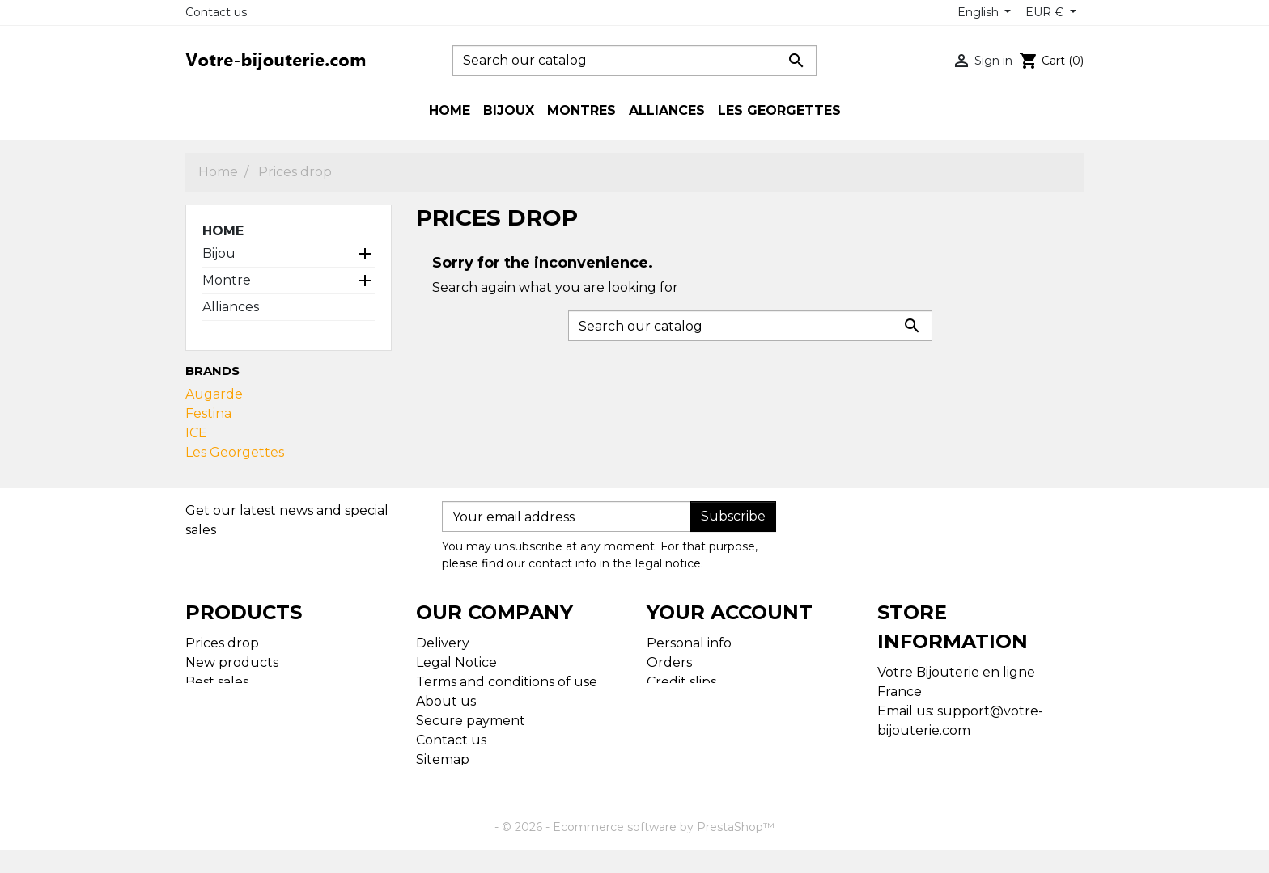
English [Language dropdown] (979, 12)
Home (223, 230)
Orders (669, 662)
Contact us (216, 12)
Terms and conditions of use (506, 682)
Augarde (214, 394)
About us (446, 701)
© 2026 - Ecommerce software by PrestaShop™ (638, 850)
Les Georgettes (234, 452)
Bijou (219, 253)
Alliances (230, 306)
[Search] (634, 60)
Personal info (689, 643)
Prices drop (222, 643)
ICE (196, 433)
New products (231, 662)
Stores (436, 779)
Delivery (442, 643)
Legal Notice (456, 662)
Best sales (216, 682)
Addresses (679, 701)
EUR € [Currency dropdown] (1046, 12)
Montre (226, 280)
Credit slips (681, 682)
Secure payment (470, 720)
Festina (208, 413)
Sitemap (442, 759)
